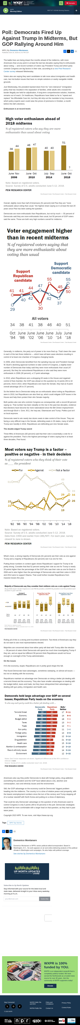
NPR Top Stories (16, 823)
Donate (71, 3)
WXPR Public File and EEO (35, 1003)
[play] (5, 10)
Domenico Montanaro (19, 50)
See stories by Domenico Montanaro (29, 853)
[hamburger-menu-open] (5, 3)
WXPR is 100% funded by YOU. (56, 965)
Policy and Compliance (49, 1003)
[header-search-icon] (61, 3)
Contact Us (49, 1008)
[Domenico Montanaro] (6, 843)
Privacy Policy (66, 1003)
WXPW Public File (36, 1008)
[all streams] (77, 10)
